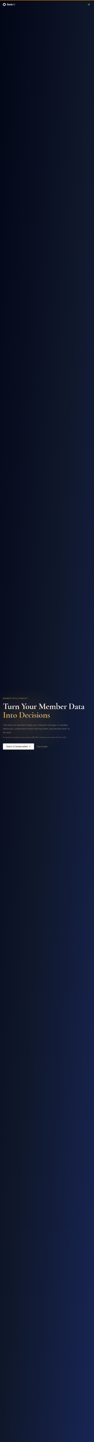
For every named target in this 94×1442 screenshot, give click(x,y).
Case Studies (42, 746)
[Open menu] (89, 4)
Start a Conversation (18, 746)
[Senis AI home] (9, 4)
